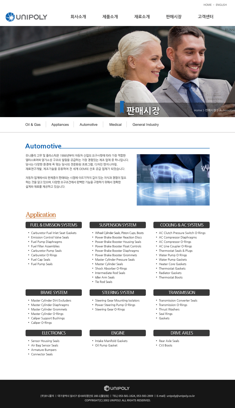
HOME (207, 5)
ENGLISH (221, 5)
